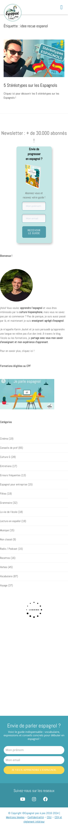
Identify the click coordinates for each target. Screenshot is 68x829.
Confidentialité (35, 817)
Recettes (5, 558)
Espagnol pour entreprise (13, 484)
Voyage (3, 585)
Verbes (3, 567)
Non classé (6, 539)
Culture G (5, 457)
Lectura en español (10, 521)
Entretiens (6, 466)
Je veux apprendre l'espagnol (34, 769)
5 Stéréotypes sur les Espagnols (30, 85)
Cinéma (4, 438)
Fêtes (3, 493)
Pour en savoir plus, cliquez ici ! (17, 351)
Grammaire (6, 503)
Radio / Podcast (8, 548)
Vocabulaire (6, 576)
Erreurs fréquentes (10, 475)
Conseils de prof (9, 448)
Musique (4, 530)
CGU (49, 817)
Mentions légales (15, 817)
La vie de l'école (8, 512)
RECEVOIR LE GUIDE (34, 232)
